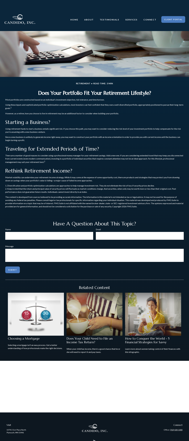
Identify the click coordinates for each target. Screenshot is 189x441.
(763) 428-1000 (176, 422)
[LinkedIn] (94, 433)
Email (98, 221)
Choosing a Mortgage (24, 331)
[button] (74, 11)
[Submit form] (12, 262)
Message (9, 238)
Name (8, 221)
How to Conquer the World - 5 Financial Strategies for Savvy (147, 332)
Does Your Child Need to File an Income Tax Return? (90, 332)
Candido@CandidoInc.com (94, 437)
